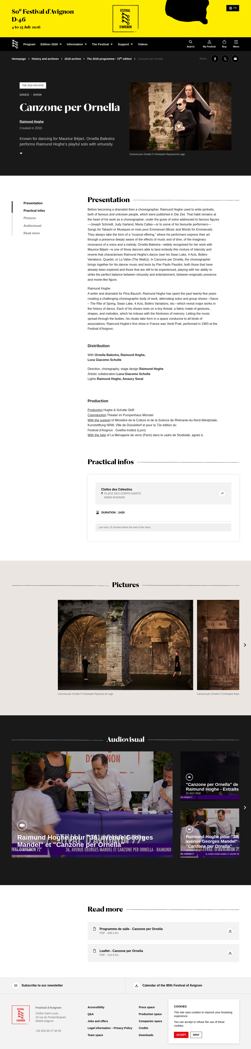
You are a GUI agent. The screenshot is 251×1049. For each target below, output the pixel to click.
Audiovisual (32, 225)
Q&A (91, 1014)
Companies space (150, 1021)
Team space (95, 1035)
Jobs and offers (98, 1021)
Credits (143, 1028)
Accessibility (96, 1007)
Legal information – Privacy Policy (110, 1028)
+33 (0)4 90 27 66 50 (48, 1030)
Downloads (146, 1035)
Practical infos (34, 210)
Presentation (33, 203)
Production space (150, 1014)
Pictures (30, 218)
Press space (147, 1007)
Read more (32, 233)
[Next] (245, 645)
